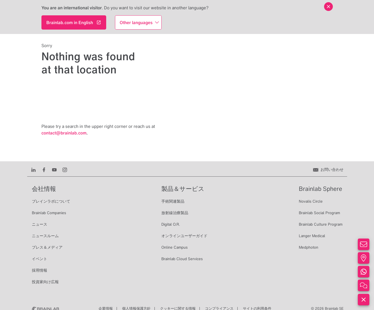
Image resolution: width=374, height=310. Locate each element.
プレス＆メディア (47, 247)
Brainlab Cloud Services (182, 259)
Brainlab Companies (49, 213)
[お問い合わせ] (328, 169)
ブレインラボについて (51, 201)
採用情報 (39, 270)
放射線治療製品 (174, 213)
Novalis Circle (311, 201)
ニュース (39, 224)
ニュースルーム (45, 236)
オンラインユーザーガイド (184, 236)
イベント (39, 259)
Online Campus (174, 247)
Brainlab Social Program (319, 213)
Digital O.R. (170, 224)
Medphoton (308, 247)
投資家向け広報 (45, 282)
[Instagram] (65, 169)
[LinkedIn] (33, 169)
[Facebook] (44, 169)
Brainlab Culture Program (320, 224)
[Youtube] (54, 169)
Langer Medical (312, 236)
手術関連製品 (172, 201)
